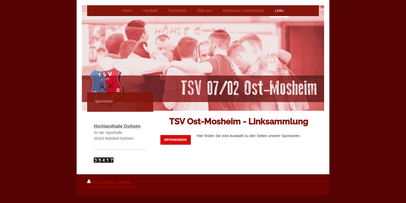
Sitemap (124, 182)
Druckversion (101, 182)
